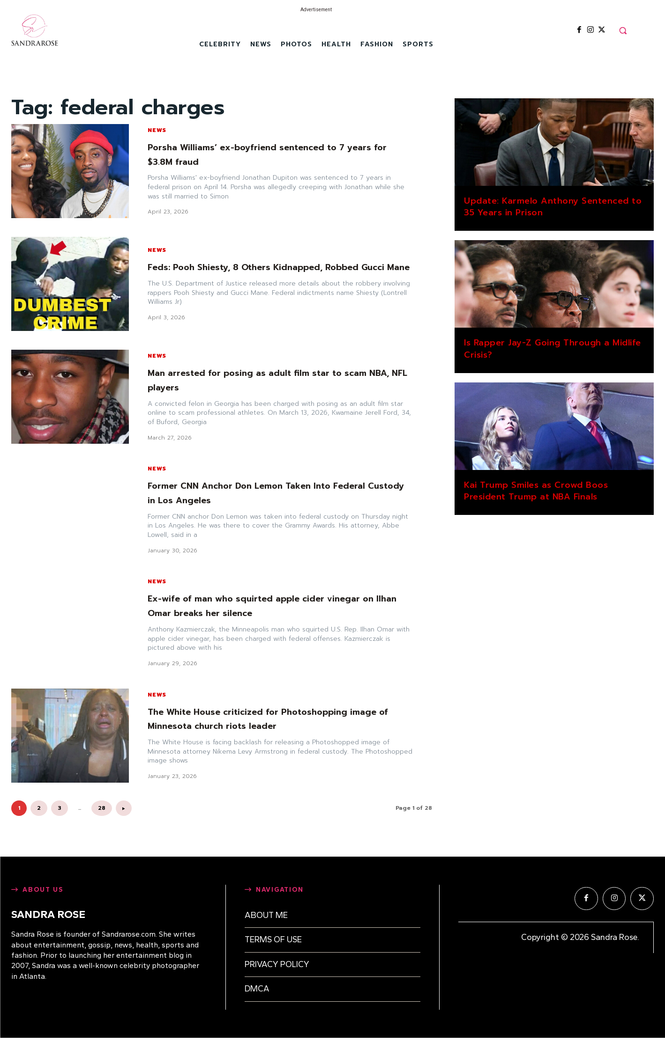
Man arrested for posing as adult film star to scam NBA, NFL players (278, 380)
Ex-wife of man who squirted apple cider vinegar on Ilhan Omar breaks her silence (276, 605)
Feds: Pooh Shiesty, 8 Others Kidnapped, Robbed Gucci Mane (275, 267)
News (157, 130)
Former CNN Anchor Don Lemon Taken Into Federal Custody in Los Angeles (278, 492)
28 (101, 808)
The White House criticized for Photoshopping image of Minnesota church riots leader (268, 719)
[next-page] (124, 808)
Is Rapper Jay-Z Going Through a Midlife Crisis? (552, 348)
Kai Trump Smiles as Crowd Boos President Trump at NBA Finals (536, 490)
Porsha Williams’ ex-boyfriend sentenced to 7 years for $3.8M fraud (266, 154)
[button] (622, 30)
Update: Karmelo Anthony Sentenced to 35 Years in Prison (553, 206)
